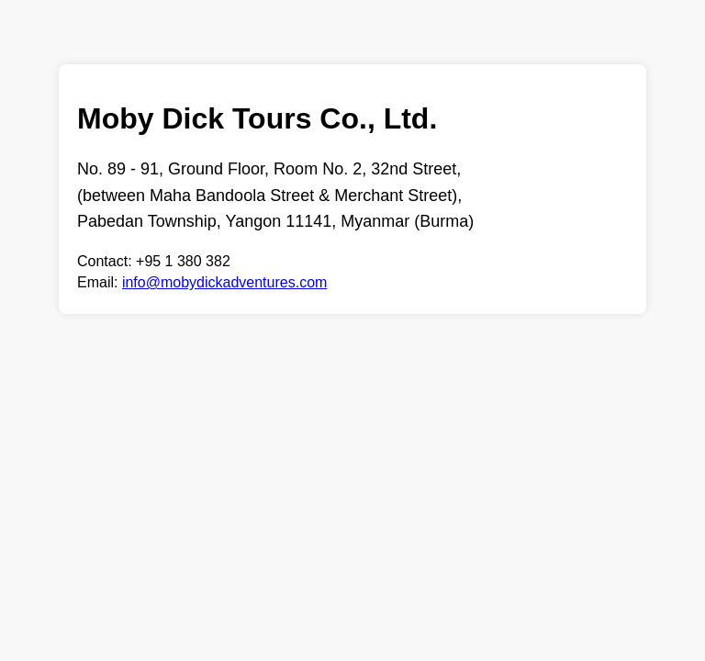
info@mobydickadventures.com (224, 282)
